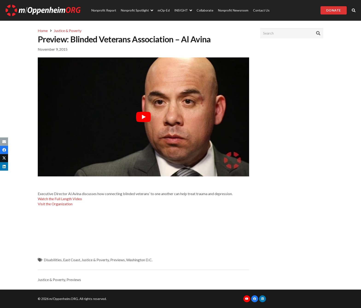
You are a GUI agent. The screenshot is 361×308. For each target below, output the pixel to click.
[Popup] (353, 10)
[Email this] (4, 141)
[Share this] (4, 150)
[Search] (291, 33)
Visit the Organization (55, 204)
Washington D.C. (139, 260)
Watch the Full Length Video (60, 199)
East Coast (71, 260)
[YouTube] (246, 298)
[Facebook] (254, 298)
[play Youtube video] (143, 116)
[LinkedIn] (262, 298)
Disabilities (53, 260)
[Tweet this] (4, 158)
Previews (117, 260)
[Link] (43, 10)
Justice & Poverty (95, 260)
